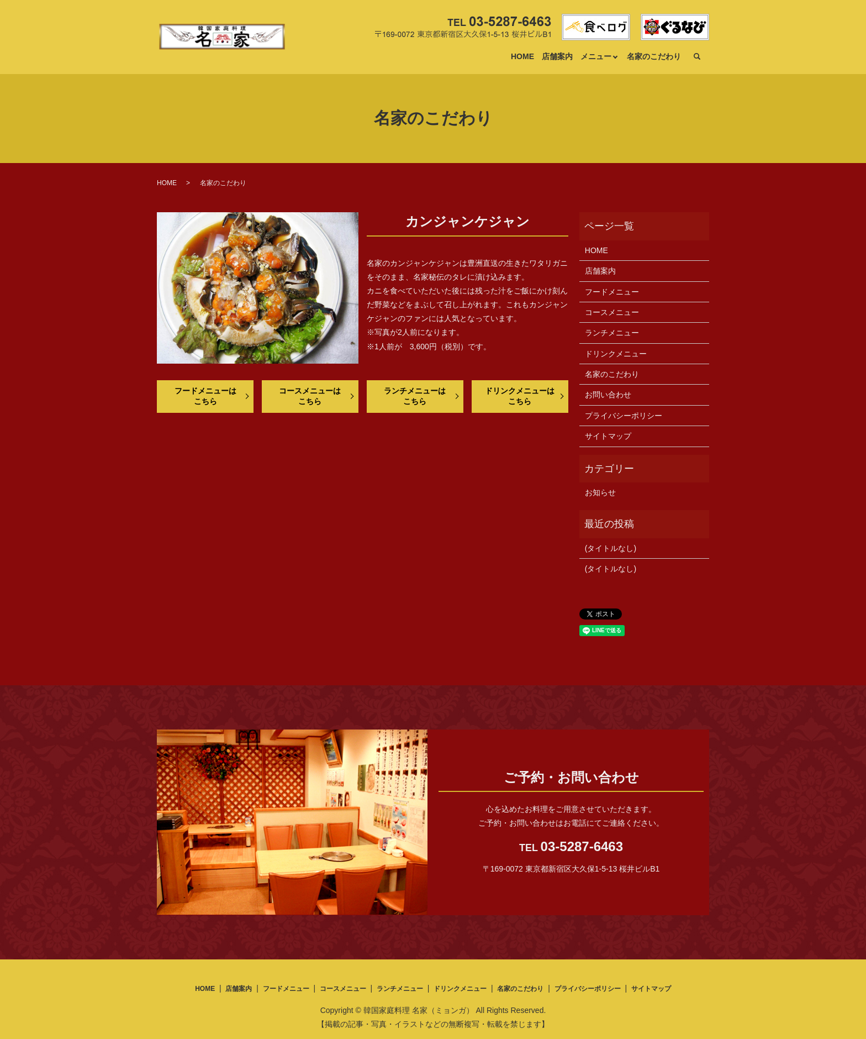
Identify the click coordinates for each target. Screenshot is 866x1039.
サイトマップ (608, 436)
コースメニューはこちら (310, 396)
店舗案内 (557, 56)
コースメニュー (612, 312)
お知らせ (600, 492)
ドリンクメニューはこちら (520, 396)
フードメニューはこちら (205, 396)
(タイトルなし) (610, 548)
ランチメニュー (612, 332)
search (697, 57)
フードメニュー (612, 291)
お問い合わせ (608, 394)
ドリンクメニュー (616, 353)
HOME (522, 56)
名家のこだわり (654, 56)
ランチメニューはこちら (415, 396)
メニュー (595, 56)
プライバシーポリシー (623, 415)
